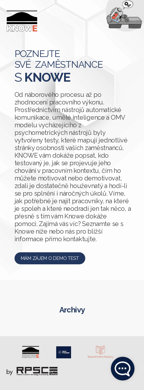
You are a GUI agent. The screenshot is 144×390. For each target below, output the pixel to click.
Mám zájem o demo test (50, 258)
